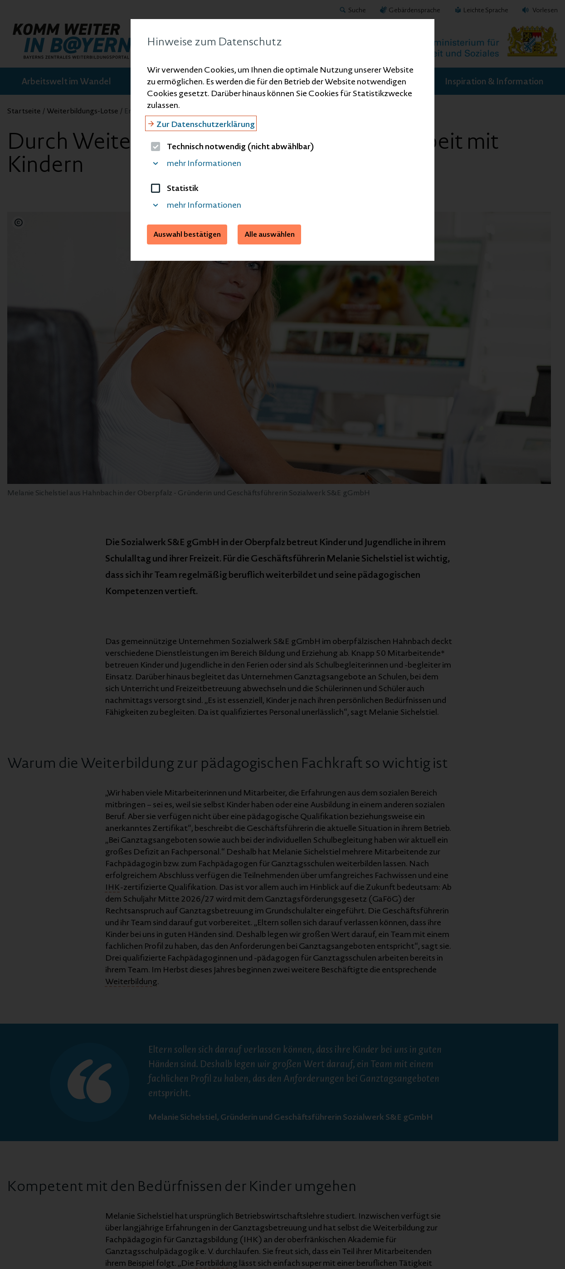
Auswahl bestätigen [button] (187, 234)
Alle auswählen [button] (269, 234)
